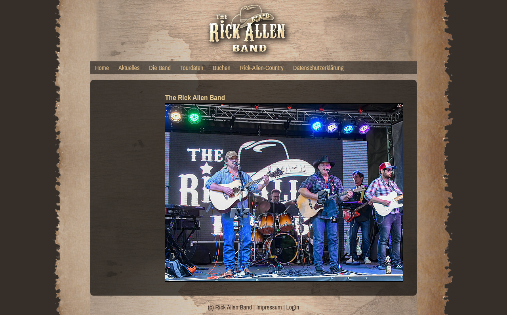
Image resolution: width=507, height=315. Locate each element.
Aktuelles (128, 67)
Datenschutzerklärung (318, 67)
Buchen (222, 67)
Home (102, 67)
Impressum (269, 307)
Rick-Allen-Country (262, 67)
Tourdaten (191, 67)
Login (292, 307)
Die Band (160, 67)
